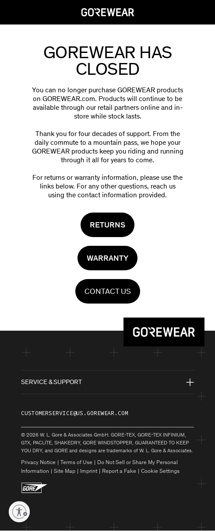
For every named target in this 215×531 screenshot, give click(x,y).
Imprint (88, 471)
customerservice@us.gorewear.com (74, 413)
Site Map (64, 471)
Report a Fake (119, 471)
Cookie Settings (160, 471)
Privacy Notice (38, 462)
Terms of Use (76, 462)
